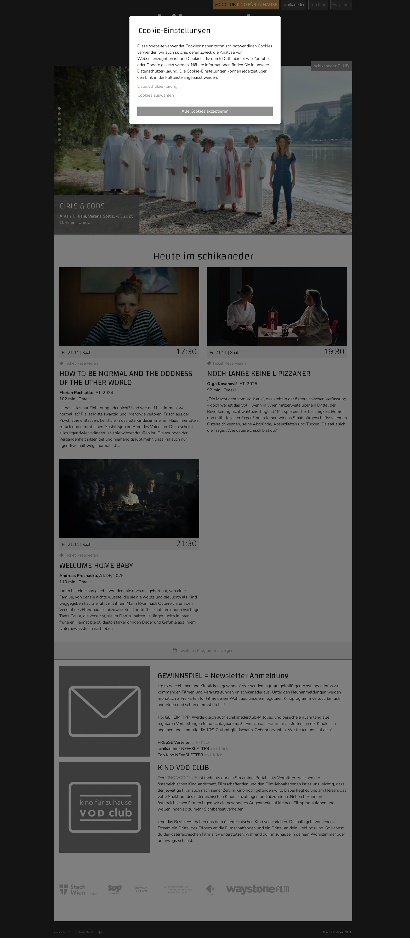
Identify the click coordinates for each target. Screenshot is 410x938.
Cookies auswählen (156, 95)
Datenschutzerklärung (157, 86)
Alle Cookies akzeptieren (205, 111)
